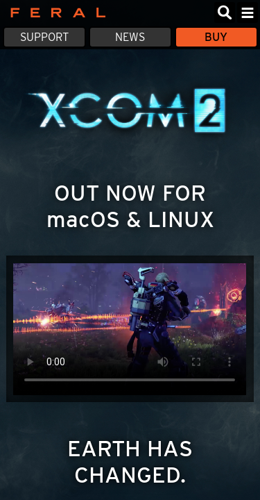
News (130, 37)
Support (44, 37)
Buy (216, 37)
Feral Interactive (54, 12)
